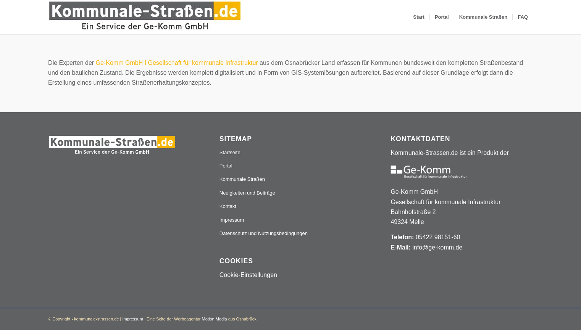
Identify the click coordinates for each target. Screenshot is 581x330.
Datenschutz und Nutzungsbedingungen (263, 233)
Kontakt (227, 206)
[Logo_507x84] (145, 17)
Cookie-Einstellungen (248, 275)
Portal (225, 166)
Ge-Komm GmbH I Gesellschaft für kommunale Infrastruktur (177, 63)
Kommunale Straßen (242, 179)
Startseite (229, 152)
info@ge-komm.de (437, 247)
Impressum (231, 220)
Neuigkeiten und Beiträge (247, 193)
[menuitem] (418, 17)
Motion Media (214, 319)
